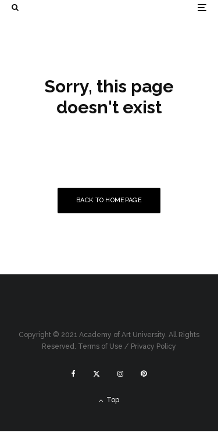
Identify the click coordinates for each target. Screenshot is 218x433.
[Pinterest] (143, 374)
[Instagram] (120, 374)
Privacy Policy (153, 346)
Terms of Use (100, 346)
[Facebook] (73, 374)
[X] (96, 374)
